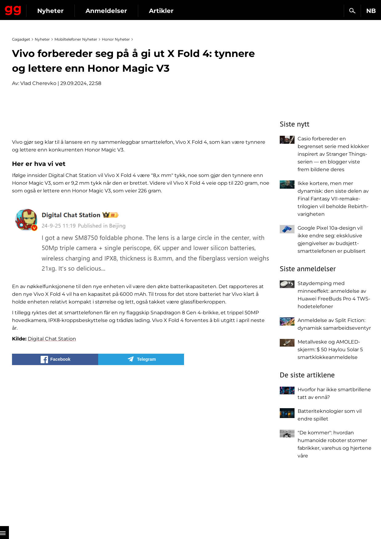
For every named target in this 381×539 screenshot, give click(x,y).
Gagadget (41, 8)
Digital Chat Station (52, 484)
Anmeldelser (163, 10)
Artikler (218, 10)
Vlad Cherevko (38, 83)
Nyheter (107, 10)
